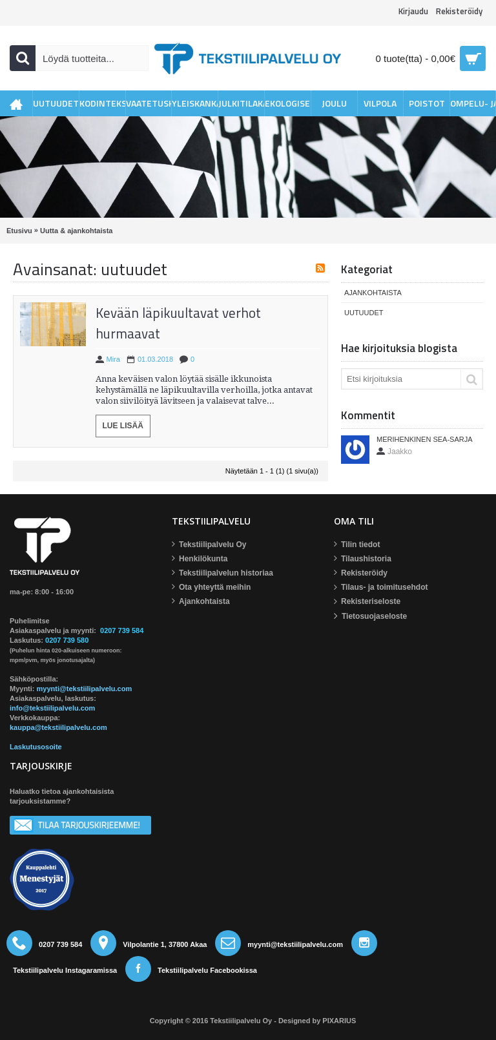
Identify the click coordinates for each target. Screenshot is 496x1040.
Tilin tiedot (357, 545)
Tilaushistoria (362, 559)
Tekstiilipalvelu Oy (209, 545)
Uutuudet (364, 313)
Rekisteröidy (361, 573)
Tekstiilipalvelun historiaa (222, 573)
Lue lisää (123, 425)
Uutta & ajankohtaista (76, 230)
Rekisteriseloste (367, 602)
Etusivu (19, 230)
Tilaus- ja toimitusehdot (381, 588)
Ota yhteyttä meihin (211, 587)
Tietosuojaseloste (370, 616)
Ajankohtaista (373, 292)
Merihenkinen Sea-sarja (425, 439)
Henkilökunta (199, 559)
